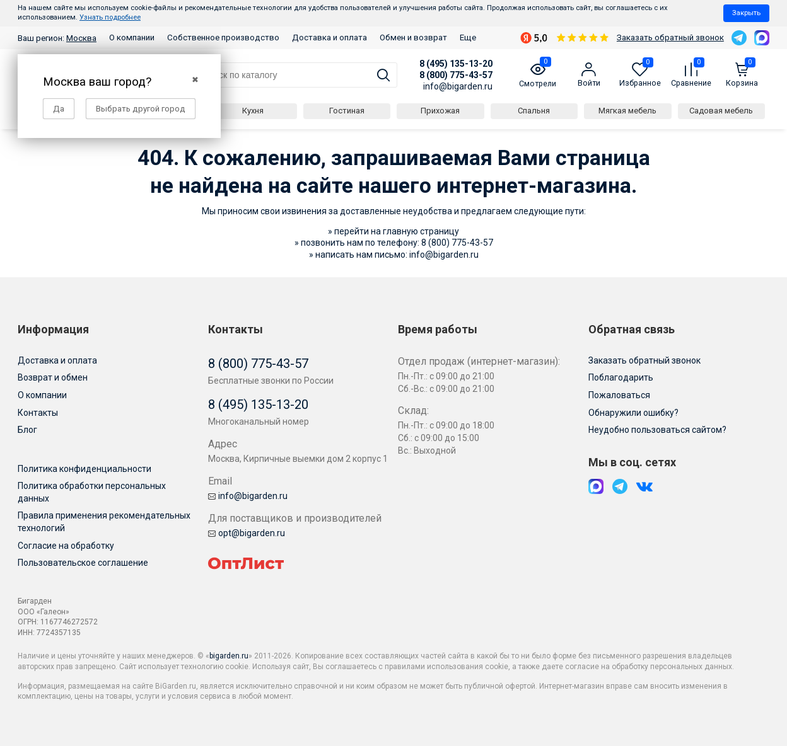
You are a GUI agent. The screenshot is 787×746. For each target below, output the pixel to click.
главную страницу (421, 231)
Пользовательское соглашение (83, 563)
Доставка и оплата (329, 37)
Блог (27, 430)
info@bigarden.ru (458, 86)
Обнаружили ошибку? (633, 413)
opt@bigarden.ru (246, 533)
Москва (81, 38)
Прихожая (440, 110)
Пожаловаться (619, 395)
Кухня (253, 110)
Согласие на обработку (66, 546)
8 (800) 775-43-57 (456, 75)
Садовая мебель (721, 110)
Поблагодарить (620, 377)
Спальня (534, 110)
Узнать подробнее (110, 17)
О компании (131, 37)
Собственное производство (223, 37)
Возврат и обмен (53, 377)
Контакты (38, 413)
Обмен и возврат (413, 37)
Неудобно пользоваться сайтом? (657, 430)
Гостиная (346, 110)
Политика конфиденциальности (84, 469)
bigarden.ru (228, 655)
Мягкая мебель (627, 110)
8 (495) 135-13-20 (456, 64)
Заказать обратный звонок (670, 37)
